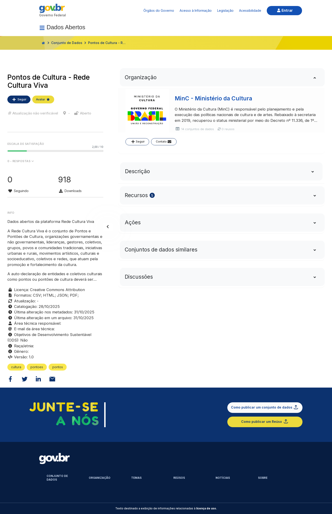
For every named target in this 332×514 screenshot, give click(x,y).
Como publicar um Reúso (264, 421)
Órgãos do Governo (158, 10)
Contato (164, 141)
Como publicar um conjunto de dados (265, 407)
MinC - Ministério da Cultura (213, 98)
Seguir (19, 99)
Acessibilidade (250, 10)
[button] (55, 161)
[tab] (221, 77)
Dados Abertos (66, 27)
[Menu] (42, 27)
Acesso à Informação (196, 10)
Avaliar (43, 99)
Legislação (225, 10)
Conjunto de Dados (66, 43)
